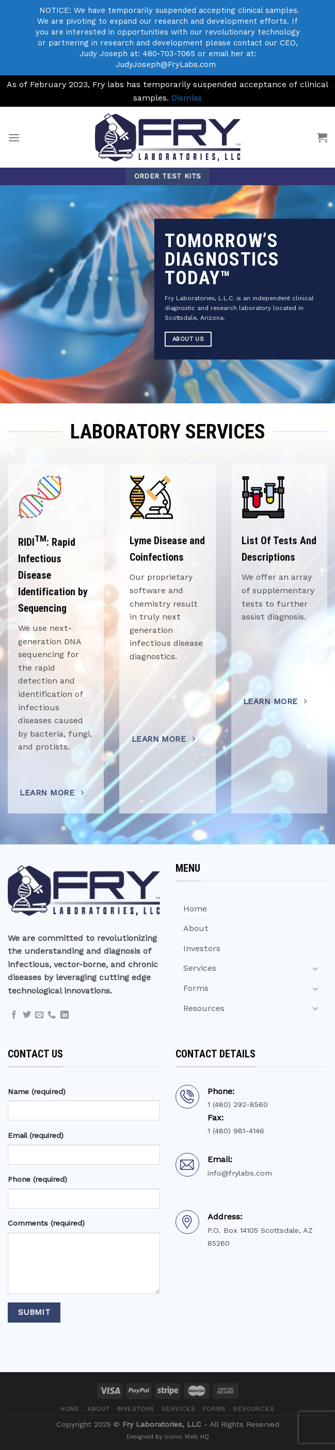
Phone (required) (37, 1179)
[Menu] (14, 137)
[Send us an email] (39, 1015)
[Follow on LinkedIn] (64, 1015)
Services (199, 968)
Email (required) (35, 1135)
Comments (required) (46, 1223)
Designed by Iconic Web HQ (167, 1436)
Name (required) (37, 1091)
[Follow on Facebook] (14, 1015)
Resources (204, 1008)
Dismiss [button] (186, 98)
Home (195, 909)
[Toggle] (315, 968)
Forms (196, 988)
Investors (201, 948)
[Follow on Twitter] (27, 1015)
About (196, 928)
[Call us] (51, 1015)
